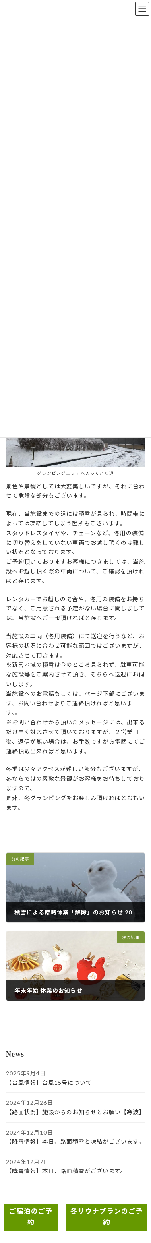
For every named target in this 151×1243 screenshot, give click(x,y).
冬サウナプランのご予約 (106, 1217)
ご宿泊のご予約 (31, 1217)
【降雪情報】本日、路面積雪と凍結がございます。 (75, 1141)
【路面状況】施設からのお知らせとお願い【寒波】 (75, 1112)
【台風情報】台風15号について (49, 1082)
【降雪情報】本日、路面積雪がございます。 (66, 1171)
